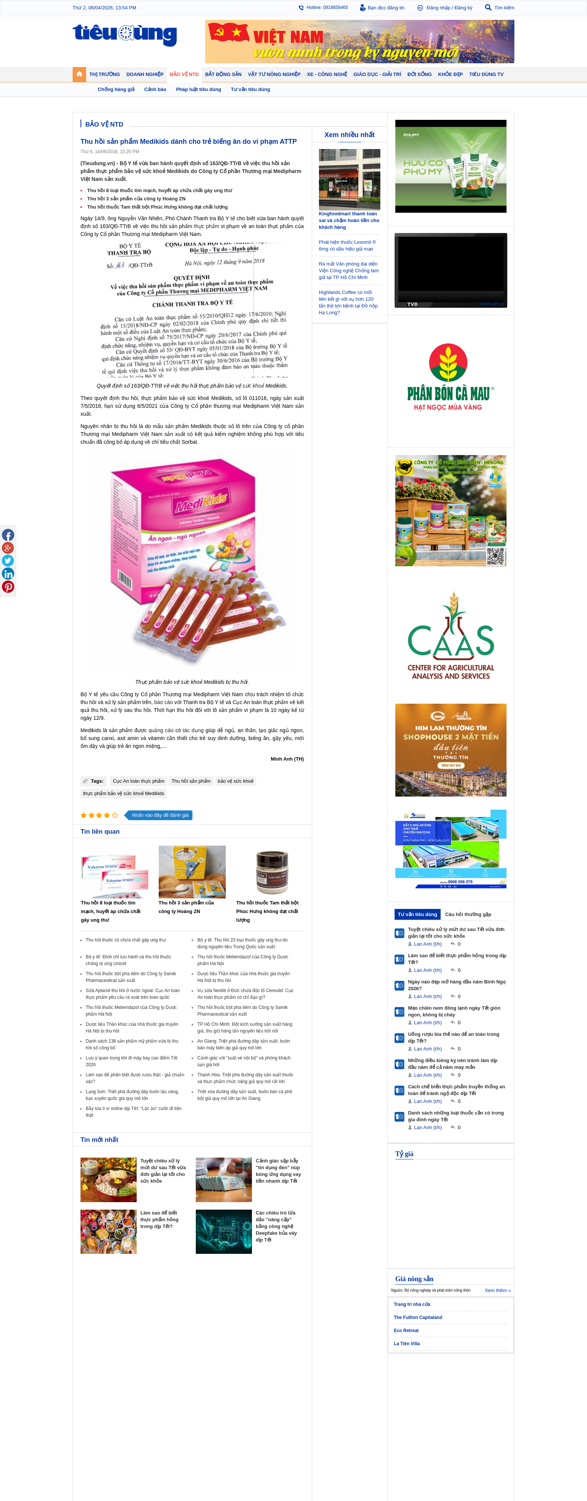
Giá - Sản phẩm (96, 1397)
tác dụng (193, 730)
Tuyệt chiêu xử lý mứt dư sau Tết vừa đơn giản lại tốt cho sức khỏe (456, 933)
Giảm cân (414, 1382)
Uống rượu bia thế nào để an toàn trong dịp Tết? (453, 1037)
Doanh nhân (200, 1382)
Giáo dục (89, 1435)
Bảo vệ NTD (310, 1373)
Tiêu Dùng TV (149, 1373)
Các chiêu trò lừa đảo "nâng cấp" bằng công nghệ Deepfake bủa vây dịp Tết (276, 1226)
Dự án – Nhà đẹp (259, 1397)
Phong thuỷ (253, 1404)
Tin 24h (357, 1382)
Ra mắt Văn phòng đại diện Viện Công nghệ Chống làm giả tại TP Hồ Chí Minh (349, 270)
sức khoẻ (253, 386)
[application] (451, 269)
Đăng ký (463, 7)
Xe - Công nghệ (152, 1425)
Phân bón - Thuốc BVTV (483, 1389)
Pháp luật (359, 1389)
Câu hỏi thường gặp (468, 914)
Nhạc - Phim (92, 1457)
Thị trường (92, 1373)
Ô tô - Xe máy (148, 1435)
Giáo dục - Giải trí (100, 1425)
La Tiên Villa (407, 1343)
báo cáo (163, 702)
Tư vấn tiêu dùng (417, 914)
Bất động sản (257, 1373)
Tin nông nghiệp (475, 1382)
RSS (509, 1477)
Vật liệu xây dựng (259, 1412)
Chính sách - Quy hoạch (266, 1382)
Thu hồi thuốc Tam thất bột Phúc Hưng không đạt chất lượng (157, 207)
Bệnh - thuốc (417, 1389)
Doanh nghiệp (204, 1373)
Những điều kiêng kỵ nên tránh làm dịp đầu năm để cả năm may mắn (453, 1064)
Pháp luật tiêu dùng (315, 1382)
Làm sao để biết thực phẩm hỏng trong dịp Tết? (159, 1219)
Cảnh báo (306, 1404)
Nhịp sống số (147, 1442)
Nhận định (252, 1389)
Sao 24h (88, 1450)
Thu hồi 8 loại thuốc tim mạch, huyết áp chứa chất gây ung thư (159, 190)
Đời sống (360, 1373)
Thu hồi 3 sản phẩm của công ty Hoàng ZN (136, 198)
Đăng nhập (438, 7)
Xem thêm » (498, 1290)
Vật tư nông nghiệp (481, 1373)
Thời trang (414, 1404)
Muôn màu (361, 1397)
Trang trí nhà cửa (412, 1304)
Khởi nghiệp (200, 1389)
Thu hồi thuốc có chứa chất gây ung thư (126, 940)
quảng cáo (161, 730)
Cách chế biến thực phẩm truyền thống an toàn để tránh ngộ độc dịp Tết (456, 1090)
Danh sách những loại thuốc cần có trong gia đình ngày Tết (456, 1116)
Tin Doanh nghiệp (206, 1404)
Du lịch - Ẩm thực (367, 1404)
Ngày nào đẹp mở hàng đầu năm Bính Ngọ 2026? (457, 985)
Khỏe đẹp (415, 1373)
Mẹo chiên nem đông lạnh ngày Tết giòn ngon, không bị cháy (454, 1011)
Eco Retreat (406, 1330)
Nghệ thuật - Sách (98, 1442)
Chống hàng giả (312, 1397)
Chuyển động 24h (98, 1382)
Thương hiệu (201, 1397)
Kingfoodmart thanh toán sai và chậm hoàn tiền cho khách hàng (349, 220)
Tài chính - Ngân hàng (102, 1389)
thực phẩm (206, 226)
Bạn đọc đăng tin (386, 7)
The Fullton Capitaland (418, 1317)
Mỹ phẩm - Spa (419, 1397)
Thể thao (359, 1412)
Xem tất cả (492, 303)
